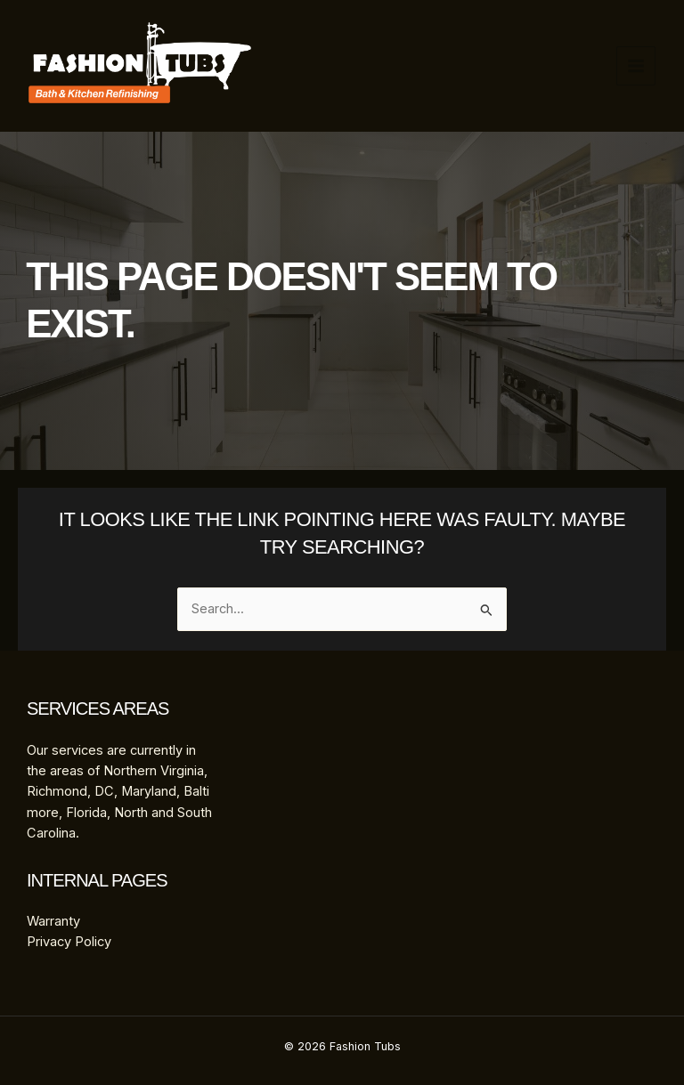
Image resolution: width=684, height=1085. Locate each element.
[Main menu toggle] (636, 65)
